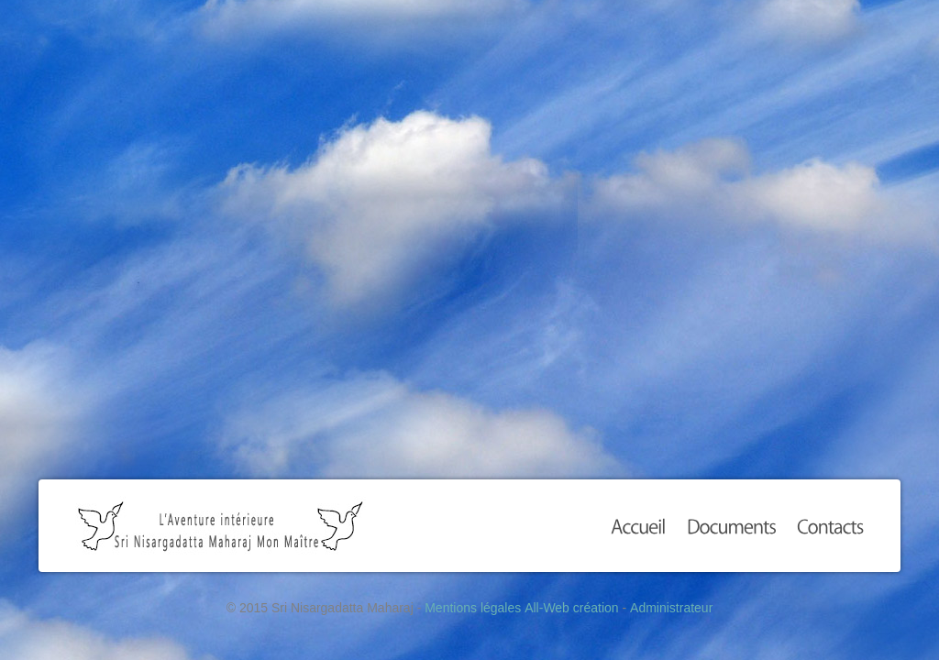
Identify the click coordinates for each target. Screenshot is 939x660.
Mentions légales (473, 607)
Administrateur (671, 607)
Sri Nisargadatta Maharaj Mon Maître (220, 526)
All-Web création (571, 607)
